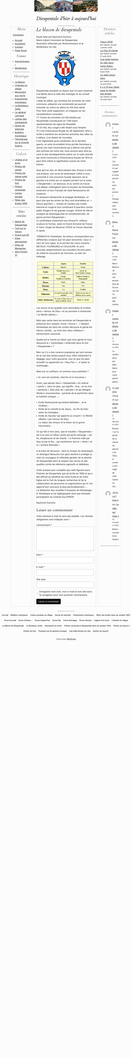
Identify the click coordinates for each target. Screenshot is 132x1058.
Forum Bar (56, 620)
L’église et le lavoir (101, 620)
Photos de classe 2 (121, 626)
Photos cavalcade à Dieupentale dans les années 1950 (87, 626)
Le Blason (20, 82)
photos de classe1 (101, 631)
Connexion (18, 35)
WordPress (71, 639)
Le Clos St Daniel (109, 50)
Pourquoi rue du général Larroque (52, 631)
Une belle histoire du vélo (79, 631)
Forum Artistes (24, 620)
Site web (41, 579)
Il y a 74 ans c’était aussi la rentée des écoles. (109, 90)
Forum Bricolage (70, 620)
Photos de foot (29, 631)
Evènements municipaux (83, 615)
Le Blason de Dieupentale (13, 626)
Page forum (21, 50)
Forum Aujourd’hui (42, 620)
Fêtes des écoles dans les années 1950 (113, 615)
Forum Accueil (10, 620)
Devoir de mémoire (63, 615)
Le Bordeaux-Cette (34, 626)
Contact (19, 47)
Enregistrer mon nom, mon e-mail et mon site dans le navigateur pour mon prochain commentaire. (65, 593)
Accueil (18, 40)
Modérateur (21, 68)
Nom (39, 554)
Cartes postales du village (41, 615)
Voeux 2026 (106, 42)
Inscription (20, 43)
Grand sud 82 (22, 235)
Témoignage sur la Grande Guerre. (22, 142)
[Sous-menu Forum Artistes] (31, 620)
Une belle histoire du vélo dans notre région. (109, 62)
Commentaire (44, 525)
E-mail (40, 567)
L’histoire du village (120, 620)
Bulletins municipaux (19, 615)
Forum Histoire (85, 620)
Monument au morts (53, 626)
